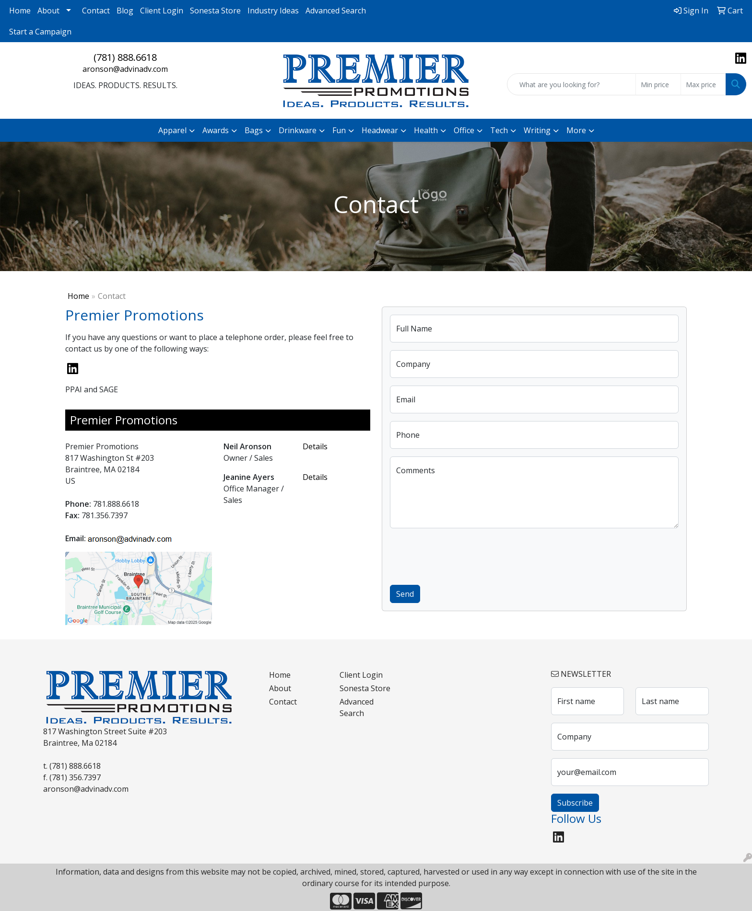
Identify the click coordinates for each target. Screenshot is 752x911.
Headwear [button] (380, 130)
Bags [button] (254, 130)
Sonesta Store (215, 10)
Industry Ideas (273, 10)
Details (315, 446)
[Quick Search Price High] (703, 84)
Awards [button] (215, 130)
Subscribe (575, 802)
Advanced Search (336, 10)
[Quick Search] (571, 84)
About (48, 10)
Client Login (161, 10)
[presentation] (463, 554)
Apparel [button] (172, 130)
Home (20, 10)
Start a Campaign (40, 31)
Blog (125, 10)
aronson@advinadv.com (125, 69)
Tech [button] (499, 130)
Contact (96, 10)
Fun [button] (339, 130)
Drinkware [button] (298, 130)
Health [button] (426, 130)
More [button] (576, 130)
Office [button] (464, 130)
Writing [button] (537, 130)
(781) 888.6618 (125, 57)
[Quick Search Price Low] (658, 84)
